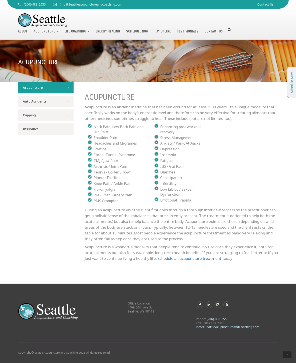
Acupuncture (44, 30)
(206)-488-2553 (35, 4)
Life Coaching (75, 30)
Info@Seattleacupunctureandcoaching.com (91, 4)
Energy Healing (108, 30)
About (23, 30)
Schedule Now (137, 30)
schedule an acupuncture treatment (189, 258)
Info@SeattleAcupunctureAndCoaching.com (227, 327)
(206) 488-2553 (217, 319)
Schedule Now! (292, 82)
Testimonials (187, 30)
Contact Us (265, 4)
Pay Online (163, 30)
